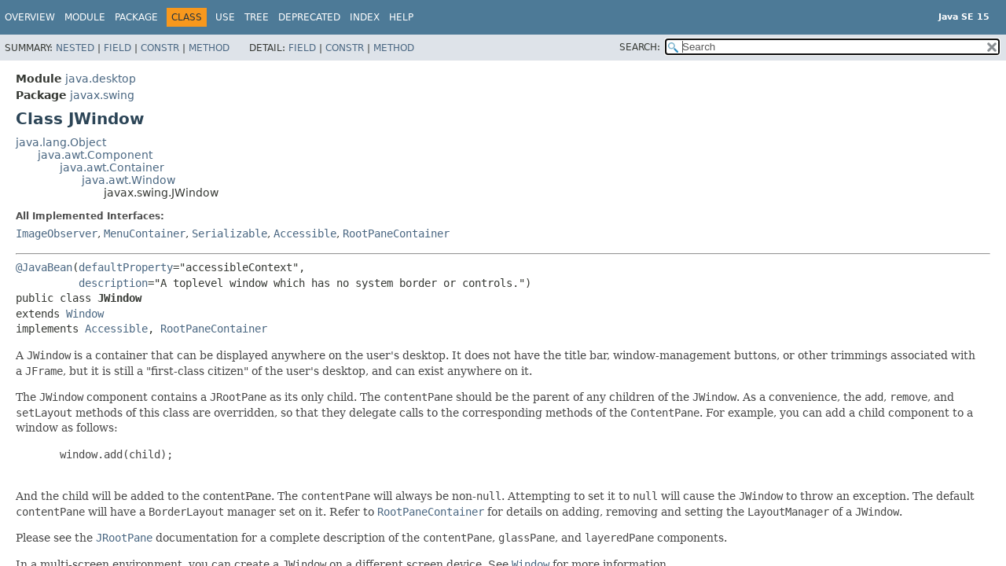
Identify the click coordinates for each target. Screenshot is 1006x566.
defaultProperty (126, 267)
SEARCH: (639, 47)
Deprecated (309, 17)
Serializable (229, 233)
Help (401, 17)
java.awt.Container (112, 167)
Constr (160, 47)
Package (136, 17)
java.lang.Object (61, 142)
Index (365, 17)
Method (209, 47)
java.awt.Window (128, 180)
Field (117, 47)
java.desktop (100, 78)
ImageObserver (56, 233)
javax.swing (102, 95)
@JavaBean (44, 267)
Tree (256, 17)
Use (225, 17)
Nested (75, 47)
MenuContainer (144, 233)
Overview (30, 17)
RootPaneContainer (396, 233)
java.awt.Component (95, 155)
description (113, 283)
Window (85, 313)
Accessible (305, 233)
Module (84, 17)
